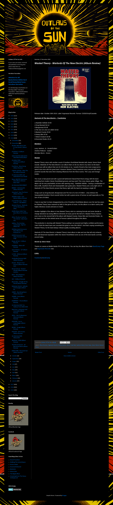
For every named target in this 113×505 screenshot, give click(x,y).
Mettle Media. (62, 345)
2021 (12, 129)
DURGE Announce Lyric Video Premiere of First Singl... (19, 237)
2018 (12, 138)
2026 (12, 115)
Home (70, 352)
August (14, 361)
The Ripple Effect (15, 474)
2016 (12, 387)
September (15, 358)
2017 (12, 384)
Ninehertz (13, 469)
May (13, 370)
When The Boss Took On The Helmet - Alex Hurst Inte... (19, 219)
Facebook (38, 258)
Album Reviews (44, 345)
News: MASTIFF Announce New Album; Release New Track (19, 181)
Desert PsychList (15, 460)
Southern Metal (81, 345)
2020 (12, 132)
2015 (12, 390)
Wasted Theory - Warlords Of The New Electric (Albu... (19, 207)
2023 (12, 124)
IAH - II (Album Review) (18, 279)
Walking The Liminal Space (18, 462)
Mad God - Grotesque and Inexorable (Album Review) (19, 311)
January (14, 381)
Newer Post (38, 352)
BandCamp (46, 258)
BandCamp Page (98, 246)
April (13, 372)
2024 (12, 121)
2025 (12, 118)
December (15, 140)
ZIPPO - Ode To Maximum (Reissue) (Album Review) (19, 317)
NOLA (68, 345)
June (13, 367)
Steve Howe (88, 345)
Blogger (64, 495)
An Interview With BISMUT (19, 185)
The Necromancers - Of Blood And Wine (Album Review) (20, 346)
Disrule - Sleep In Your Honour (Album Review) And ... (19, 264)
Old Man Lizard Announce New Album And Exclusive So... (19, 231)
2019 (12, 135)
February (15, 378)
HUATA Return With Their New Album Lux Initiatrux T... (20, 213)
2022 (12, 127)
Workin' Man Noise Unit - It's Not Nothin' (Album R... (19, 147)
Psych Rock (73, 345)
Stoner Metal (95, 345)
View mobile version (70, 356)
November (15, 143)
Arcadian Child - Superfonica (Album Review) (18, 162)
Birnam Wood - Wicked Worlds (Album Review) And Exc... (19, 270)
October (14, 356)
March (14, 375)
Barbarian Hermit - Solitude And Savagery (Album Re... (20, 288)
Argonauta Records (43, 249)
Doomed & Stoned (15, 467)
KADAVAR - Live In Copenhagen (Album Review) (18, 323)
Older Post (101, 352)
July (13, 364)
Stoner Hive (13, 471)
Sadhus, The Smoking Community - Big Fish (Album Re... (19, 225)
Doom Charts (14, 464)
